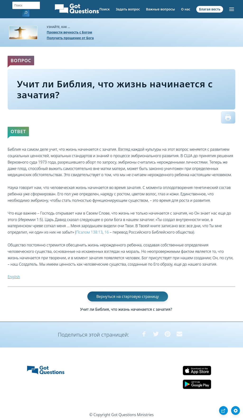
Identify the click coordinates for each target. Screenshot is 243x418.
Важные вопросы (160, 9)
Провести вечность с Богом (69, 32)
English (14, 276)
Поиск (104, 9)
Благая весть (209, 9)
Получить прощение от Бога (70, 38)
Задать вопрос (128, 9)
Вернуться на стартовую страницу (127, 296)
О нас (185, 9)
